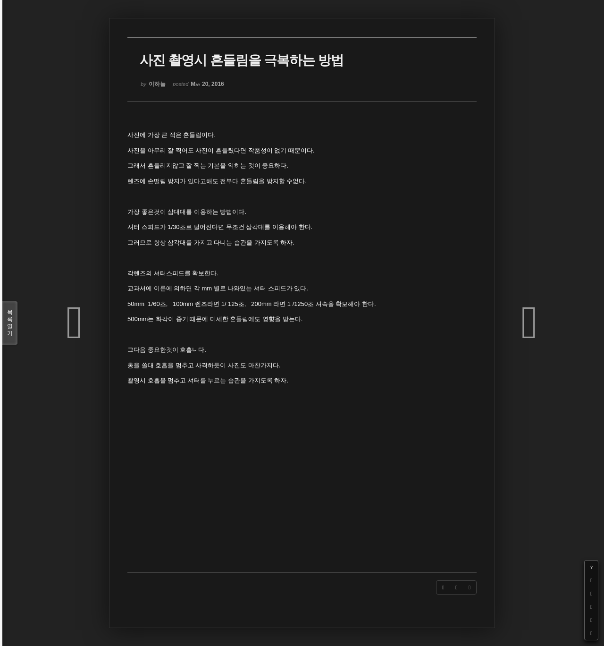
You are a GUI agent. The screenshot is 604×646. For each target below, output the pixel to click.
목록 (10, 323)
